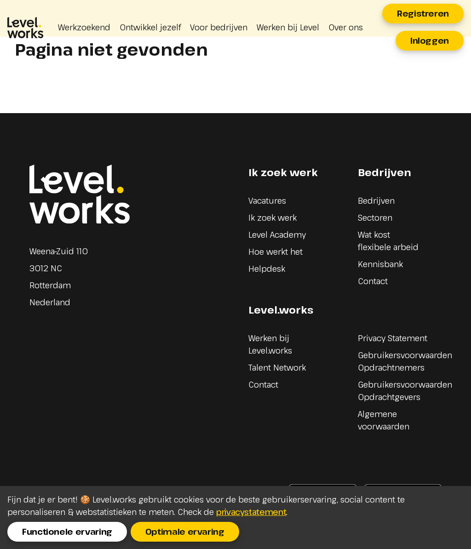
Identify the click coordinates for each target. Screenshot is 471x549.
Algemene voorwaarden (383, 420)
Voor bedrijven (218, 27)
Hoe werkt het (275, 251)
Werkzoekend (84, 27)
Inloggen (429, 40)
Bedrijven (376, 200)
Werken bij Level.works (270, 344)
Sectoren (375, 217)
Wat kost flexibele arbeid (388, 240)
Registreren (423, 13)
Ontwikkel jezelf (150, 27)
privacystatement (251, 511)
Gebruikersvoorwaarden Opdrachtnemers (405, 361)
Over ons (345, 27)
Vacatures (267, 200)
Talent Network (277, 367)
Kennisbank (380, 263)
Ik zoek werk (272, 217)
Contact (373, 280)
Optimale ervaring (184, 531)
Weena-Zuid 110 (58, 251)
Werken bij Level (288, 27)
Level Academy (277, 234)
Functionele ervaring (67, 531)
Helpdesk (266, 268)
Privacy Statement (392, 337)
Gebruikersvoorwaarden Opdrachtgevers (405, 390)
